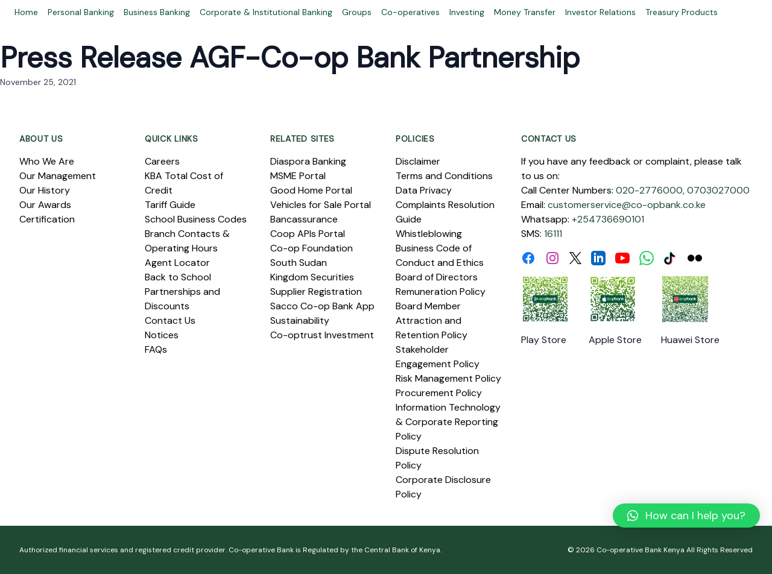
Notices (162, 335)
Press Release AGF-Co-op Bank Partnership (290, 58)
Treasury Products (681, 12)
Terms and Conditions (444, 175)
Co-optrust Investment (322, 335)
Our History (44, 190)
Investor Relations (600, 12)
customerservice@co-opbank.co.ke (627, 204)
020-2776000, (650, 190)
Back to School (178, 277)
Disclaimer (418, 161)
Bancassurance (304, 219)
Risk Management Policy (448, 378)
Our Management (57, 175)
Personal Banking (81, 12)
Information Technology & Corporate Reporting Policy (448, 422)
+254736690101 (608, 219)
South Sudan (298, 262)
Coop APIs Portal (307, 233)
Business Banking (157, 12)
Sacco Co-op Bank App (322, 306)
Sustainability (299, 320)
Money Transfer (524, 12)
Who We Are (46, 161)
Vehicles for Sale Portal (320, 204)
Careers (162, 161)
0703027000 (718, 190)
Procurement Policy (439, 392)
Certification (47, 219)
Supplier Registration (316, 291)
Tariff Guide (170, 204)
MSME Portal (298, 175)
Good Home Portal (311, 190)
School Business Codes (196, 219)
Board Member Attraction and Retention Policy (431, 320)
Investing (466, 12)
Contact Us (170, 320)
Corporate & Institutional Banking (266, 12)
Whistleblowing (429, 233)
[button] (686, 515)
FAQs (156, 349)
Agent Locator (177, 262)
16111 (553, 233)
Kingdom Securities (312, 277)
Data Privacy (424, 190)
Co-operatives (410, 12)
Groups (357, 12)
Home (26, 12)
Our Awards (45, 204)
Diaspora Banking (308, 161)
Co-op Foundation (311, 248)
